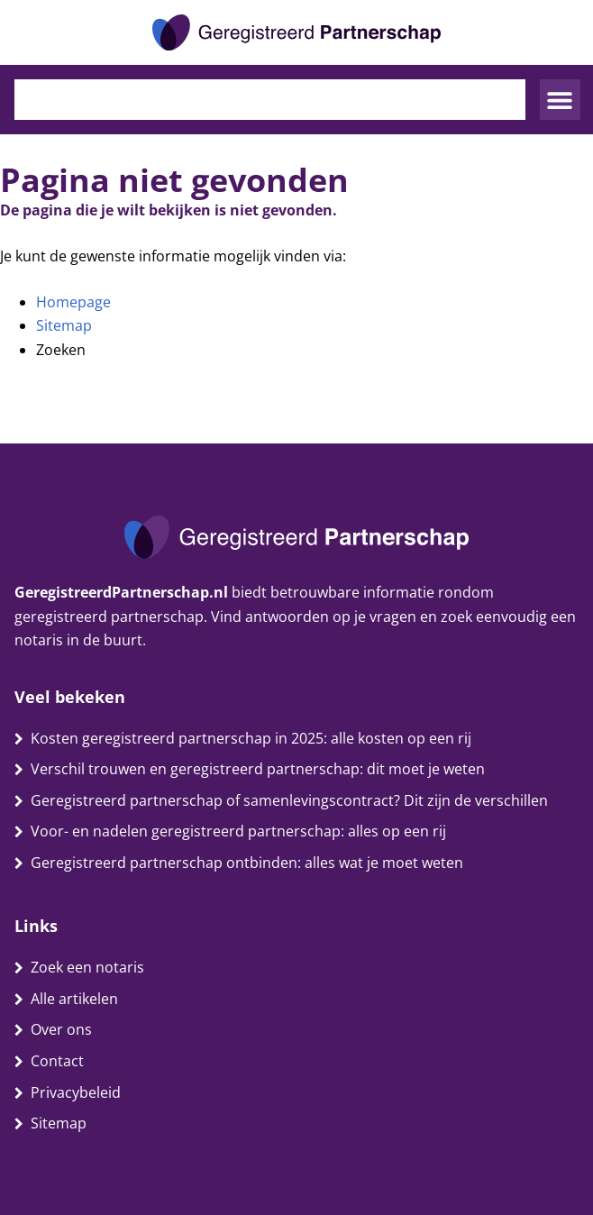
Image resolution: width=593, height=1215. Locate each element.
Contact (57, 1061)
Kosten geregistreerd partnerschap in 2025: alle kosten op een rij (251, 738)
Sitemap (64, 325)
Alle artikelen (74, 999)
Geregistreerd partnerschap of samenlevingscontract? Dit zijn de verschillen (289, 800)
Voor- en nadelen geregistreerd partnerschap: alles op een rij (238, 831)
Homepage (73, 302)
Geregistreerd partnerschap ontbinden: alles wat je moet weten (247, 862)
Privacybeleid (76, 1092)
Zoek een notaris (87, 967)
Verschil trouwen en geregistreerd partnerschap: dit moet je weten (258, 769)
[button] (560, 99)
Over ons (61, 1029)
